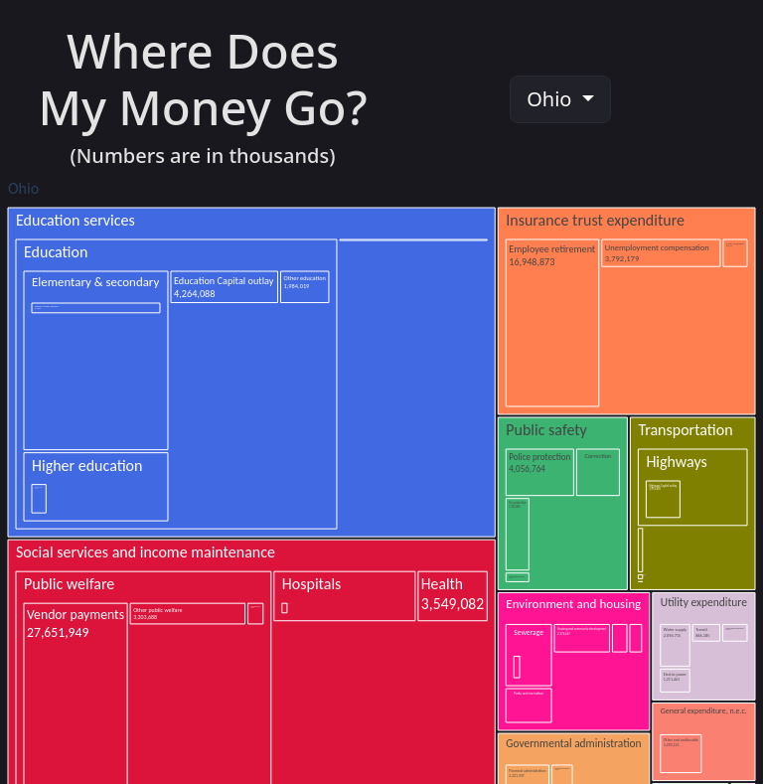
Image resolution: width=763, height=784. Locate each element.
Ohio (551, 98)
